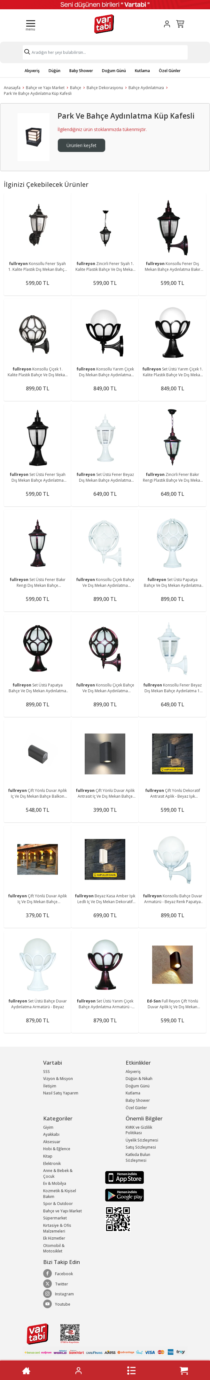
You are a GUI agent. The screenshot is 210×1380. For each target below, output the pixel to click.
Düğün (54, 70)
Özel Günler (170, 70)
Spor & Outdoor (58, 1203)
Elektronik (52, 1163)
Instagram (58, 1294)
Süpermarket (55, 1218)
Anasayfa (12, 87)
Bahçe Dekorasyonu (105, 87)
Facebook (58, 1273)
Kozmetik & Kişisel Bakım (59, 1193)
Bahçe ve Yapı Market (45, 87)
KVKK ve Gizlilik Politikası (139, 1130)
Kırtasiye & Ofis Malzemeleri (57, 1228)
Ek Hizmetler (54, 1238)
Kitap (47, 1156)
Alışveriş (32, 70)
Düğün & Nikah (139, 1078)
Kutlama (142, 70)
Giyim (48, 1127)
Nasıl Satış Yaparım (60, 1093)
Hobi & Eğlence (56, 1148)
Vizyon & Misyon (58, 1078)
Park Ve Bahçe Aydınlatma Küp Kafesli (38, 93)
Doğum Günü (114, 70)
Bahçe (75, 87)
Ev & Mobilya (54, 1183)
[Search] (105, 52)
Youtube (56, 1304)
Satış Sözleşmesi (141, 1147)
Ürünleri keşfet (81, 145)
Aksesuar (51, 1141)
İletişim (49, 1086)
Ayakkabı (51, 1134)
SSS (46, 1071)
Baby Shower (81, 70)
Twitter (55, 1284)
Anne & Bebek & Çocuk (58, 1173)
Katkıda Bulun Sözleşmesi (138, 1157)
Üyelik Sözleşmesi (142, 1140)
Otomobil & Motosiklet (54, 1248)
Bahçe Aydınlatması (146, 87)
